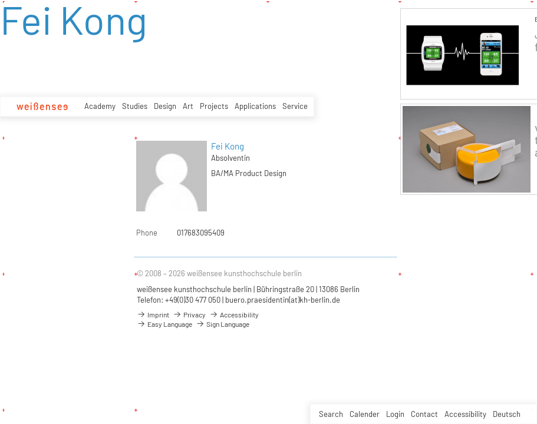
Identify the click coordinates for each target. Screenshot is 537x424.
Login (395, 414)
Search (331, 414)
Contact (424, 414)
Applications (255, 106)
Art (188, 106)
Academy (100, 106)
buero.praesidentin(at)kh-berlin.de (282, 299)
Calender (365, 414)
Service (295, 106)
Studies (134, 106)
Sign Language (222, 324)
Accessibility (465, 414)
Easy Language (164, 324)
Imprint (153, 314)
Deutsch (506, 414)
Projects (214, 106)
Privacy (189, 314)
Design (165, 106)
